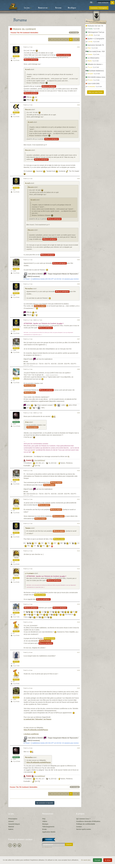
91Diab (16, 659)
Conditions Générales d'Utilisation (88, 821)
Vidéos (44, 821)
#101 (78, 47)
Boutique (72, 8)
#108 (78, 369)
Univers (11, 821)
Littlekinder (16, 185)
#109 (78, 412)
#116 (78, 622)
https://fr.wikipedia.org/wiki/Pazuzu (36, 730)
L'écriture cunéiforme (31, 734)
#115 (78, 604)
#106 (78, 320)
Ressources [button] (43, 8)
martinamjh (16, 610)
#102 (78, 105)
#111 (78, 499)
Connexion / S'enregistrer (99, 8)
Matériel (11, 826)
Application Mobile (48, 832)
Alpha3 (27, 69)
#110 (78, 470)
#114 (78, 568)
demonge (16, 629)
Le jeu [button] (27, 8)
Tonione (16, 506)
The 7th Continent (23, 32)
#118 (78, 670)
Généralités (34, 32)
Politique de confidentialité (85, 824)
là (68, 456)
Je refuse (108, 860)
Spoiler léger (59, 539)
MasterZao (16, 266)
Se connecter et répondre (44, 803)
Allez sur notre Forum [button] (95, 92)
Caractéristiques (14, 824)
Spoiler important (63, 55)
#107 (78, 339)
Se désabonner (47, 847)
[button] (92, 2)
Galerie (10, 829)
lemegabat (16, 530)
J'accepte (97, 860)
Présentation (12, 819)
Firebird (16, 419)
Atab (16, 376)
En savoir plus (86, 860)
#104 (78, 259)
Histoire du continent (23, 29)
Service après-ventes (83, 829)
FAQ (43, 819)
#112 (78, 523)
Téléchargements (48, 826)
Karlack (16, 54)
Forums (58, 8)
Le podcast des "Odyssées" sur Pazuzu (37, 719)
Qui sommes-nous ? (83, 819)
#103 (78, 178)
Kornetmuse (16, 346)
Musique (45, 824)
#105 (78, 284)
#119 (78, 688)
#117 (78, 652)
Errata (44, 829)
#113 (78, 550)
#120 (78, 748)
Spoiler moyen (40, 306)
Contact (79, 826)
